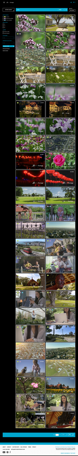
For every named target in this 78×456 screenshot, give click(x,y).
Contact (9, 445)
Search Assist (5, 50)
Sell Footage (24, 445)
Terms (29, 445)
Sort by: (72, 9)
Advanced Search (6, 48)
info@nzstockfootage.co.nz (18, 447)
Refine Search (8, 9)
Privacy (34, 445)
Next (68, 433)
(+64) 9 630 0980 (6, 447)
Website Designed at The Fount (68, 451)
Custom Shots (15, 445)
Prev (60, 433)
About (4, 445)
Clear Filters (6, 46)
